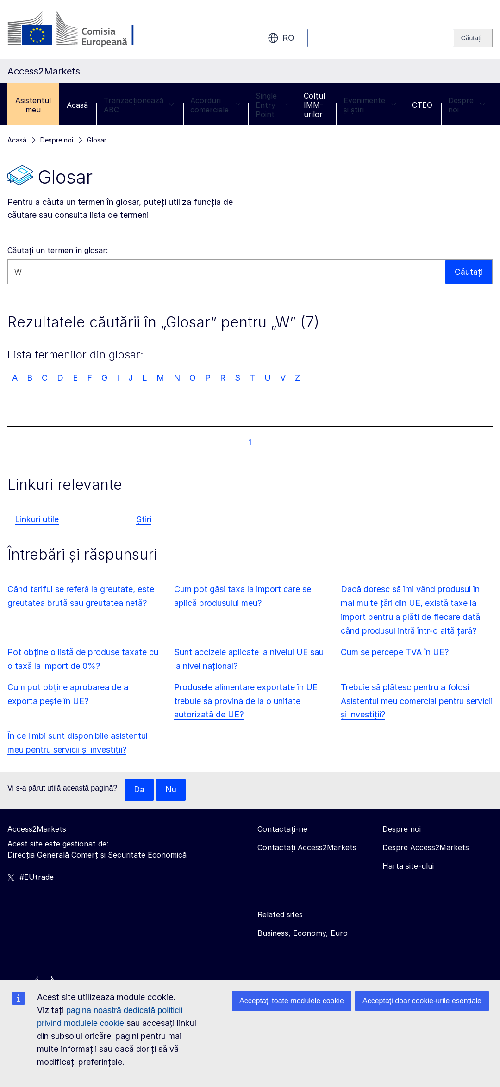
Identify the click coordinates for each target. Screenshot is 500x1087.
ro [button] (281, 37)
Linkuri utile (37, 519)
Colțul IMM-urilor (314, 105)
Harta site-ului (408, 866)
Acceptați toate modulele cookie (291, 1001)
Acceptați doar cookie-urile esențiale (421, 1001)
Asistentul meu (33, 105)
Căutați (469, 272)
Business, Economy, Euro (302, 933)
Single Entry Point (272, 105)
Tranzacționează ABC (139, 105)
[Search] (473, 38)
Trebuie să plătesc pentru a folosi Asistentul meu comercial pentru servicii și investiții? (417, 701)
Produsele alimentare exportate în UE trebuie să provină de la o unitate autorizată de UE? (246, 701)
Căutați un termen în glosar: (57, 250)
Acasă (77, 105)
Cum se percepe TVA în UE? (395, 652)
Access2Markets (36, 829)
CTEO (422, 105)
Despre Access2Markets (425, 847)
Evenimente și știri (370, 105)
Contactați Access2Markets (306, 847)
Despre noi (466, 105)
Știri (143, 519)
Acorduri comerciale (215, 105)
